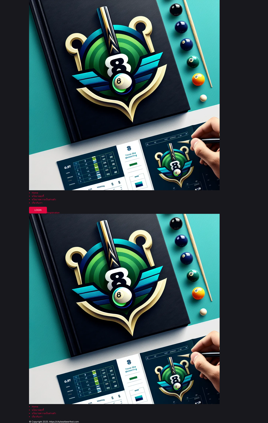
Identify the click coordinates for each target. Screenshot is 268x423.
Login (37, 210)
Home (35, 193)
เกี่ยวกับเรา (37, 203)
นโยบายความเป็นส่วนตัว (44, 199)
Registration (53, 213)
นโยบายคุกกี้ (38, 196)
